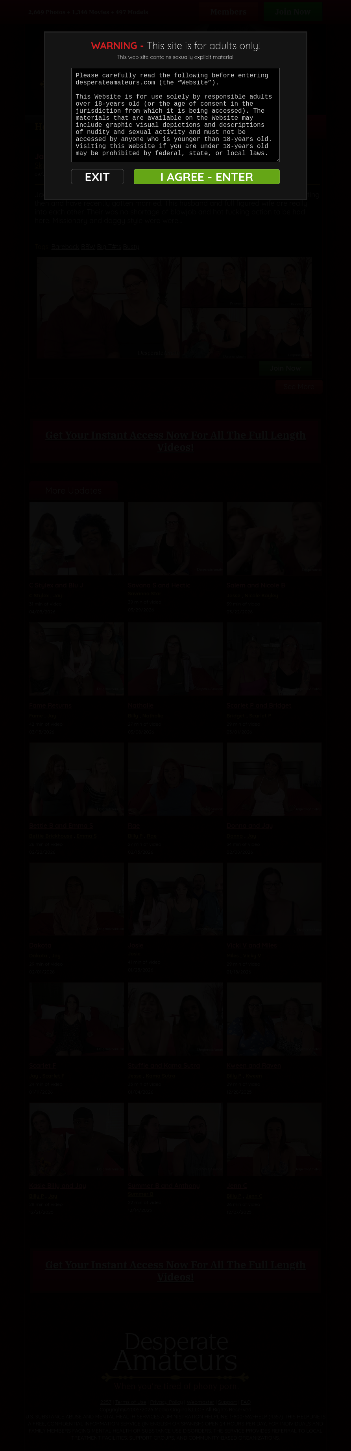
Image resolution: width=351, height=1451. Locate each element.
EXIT (97, 176)
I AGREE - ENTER (206, 176)
